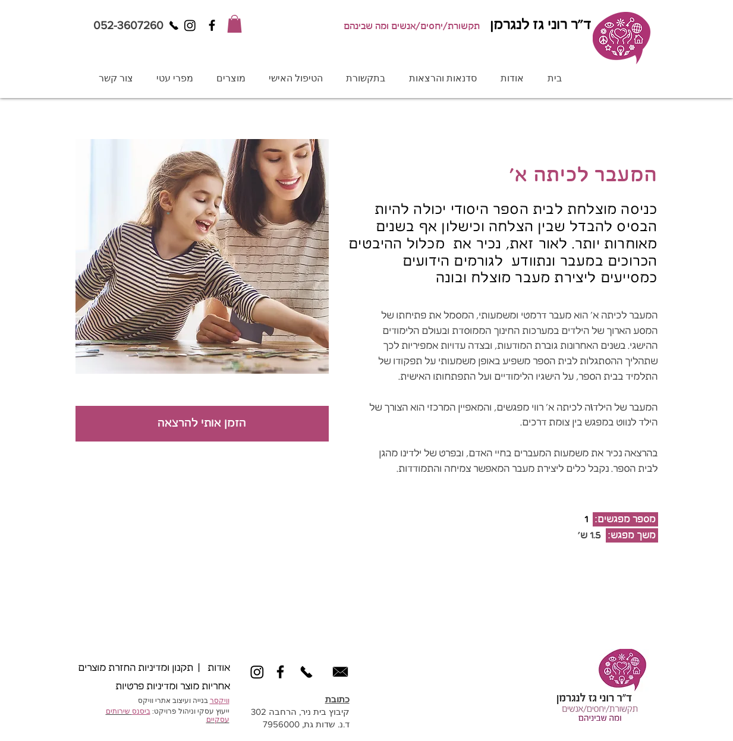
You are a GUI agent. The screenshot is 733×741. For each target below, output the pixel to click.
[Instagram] (190, 25)
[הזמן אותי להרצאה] (202, 424)
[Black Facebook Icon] (212, 25)
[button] (234, 24)
